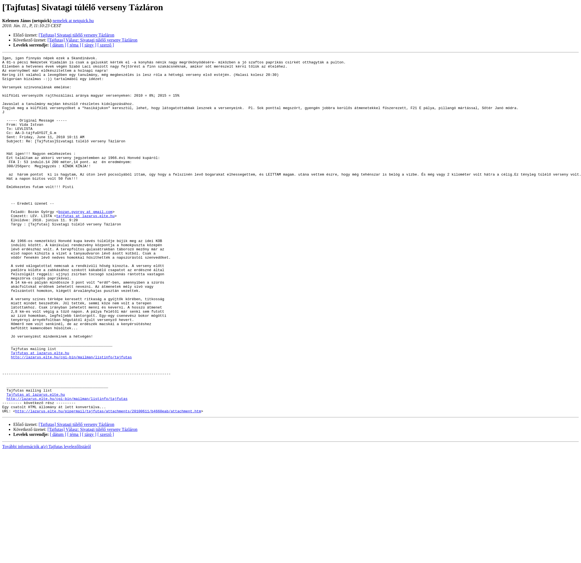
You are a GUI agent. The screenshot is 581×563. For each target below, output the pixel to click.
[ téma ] (74, 45)
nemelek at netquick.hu (73, 20)
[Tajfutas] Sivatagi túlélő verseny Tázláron (76, 35)
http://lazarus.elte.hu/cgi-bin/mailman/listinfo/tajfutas (71, 417)
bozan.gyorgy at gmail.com (85, 243)
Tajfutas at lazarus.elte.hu (40, 412)
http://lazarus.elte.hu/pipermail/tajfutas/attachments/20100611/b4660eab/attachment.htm (108, 482)
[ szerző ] (105, 45)
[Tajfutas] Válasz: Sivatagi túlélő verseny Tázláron (93, 40)
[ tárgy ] (89, 45)
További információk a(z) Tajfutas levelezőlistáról (46, 518)
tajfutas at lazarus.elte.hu (85, 248)
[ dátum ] (58, 45)
